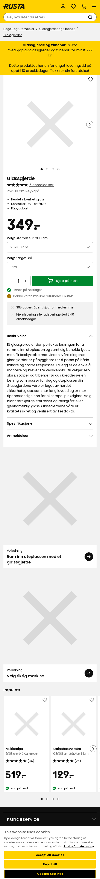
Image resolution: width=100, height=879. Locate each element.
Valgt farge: (19, 258)
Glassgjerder (12, 35)
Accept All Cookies (50, 855)
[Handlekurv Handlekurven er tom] (84, 6)
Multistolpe (26, 751)
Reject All (50, 864)
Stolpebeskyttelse (73, 751)
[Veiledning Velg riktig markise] (50, 627)
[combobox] (45, 17)
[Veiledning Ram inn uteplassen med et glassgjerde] (50, 510)
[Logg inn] (63, 6)
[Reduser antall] (12, 280)
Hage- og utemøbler (18, 29)
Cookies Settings (50, 874)
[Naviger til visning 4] (58, 169)
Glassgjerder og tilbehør (57, 29)
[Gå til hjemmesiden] (14, 6)
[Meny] (94, 6)
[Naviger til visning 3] (53, 169)
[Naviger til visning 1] (42, 169)
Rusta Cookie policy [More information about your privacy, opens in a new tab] (79, 846)
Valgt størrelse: (27, 238)
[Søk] (91, 17)
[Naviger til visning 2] (47, 169)
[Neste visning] (89, 124)
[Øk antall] (25, 280)
